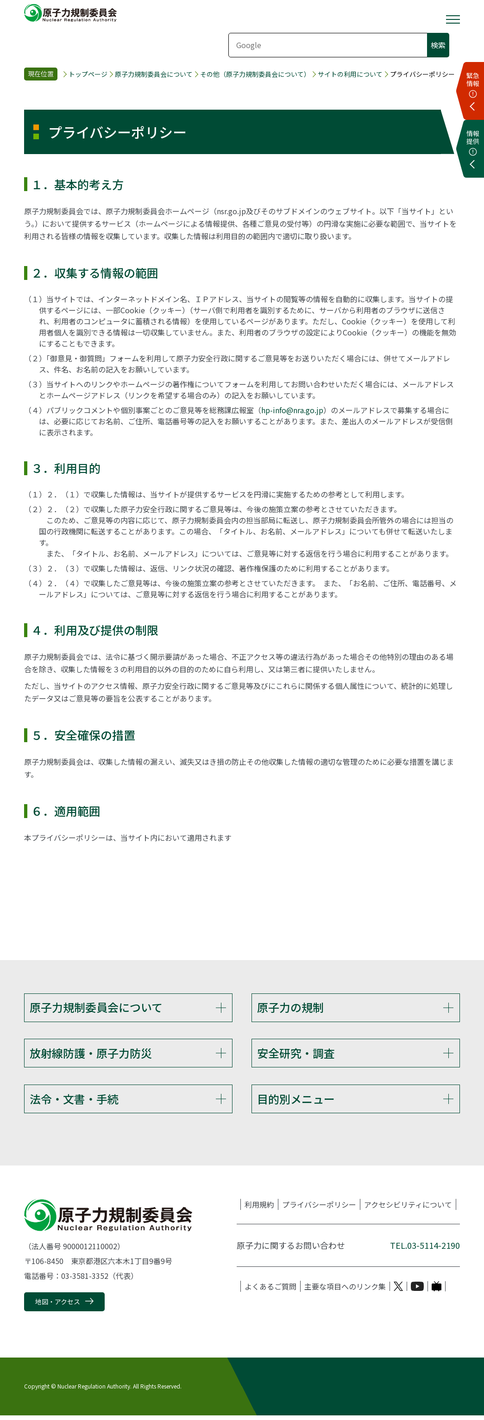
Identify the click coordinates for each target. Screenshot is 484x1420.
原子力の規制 (290, 1007)
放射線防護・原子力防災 (91, 1054)
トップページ (88, 74)
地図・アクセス (57, 1306)
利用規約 (259, 1209)
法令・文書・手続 (74, 1102)
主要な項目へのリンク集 (345, 1290)
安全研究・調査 (296, 1054)
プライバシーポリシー (319, 1209)
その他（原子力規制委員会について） (255, 74)
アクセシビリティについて (408, 1209)
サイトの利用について (350, 74)
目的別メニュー (296, 1102)
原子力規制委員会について (154, 74)
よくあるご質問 (270, 1290)
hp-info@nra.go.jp (292, 409)
